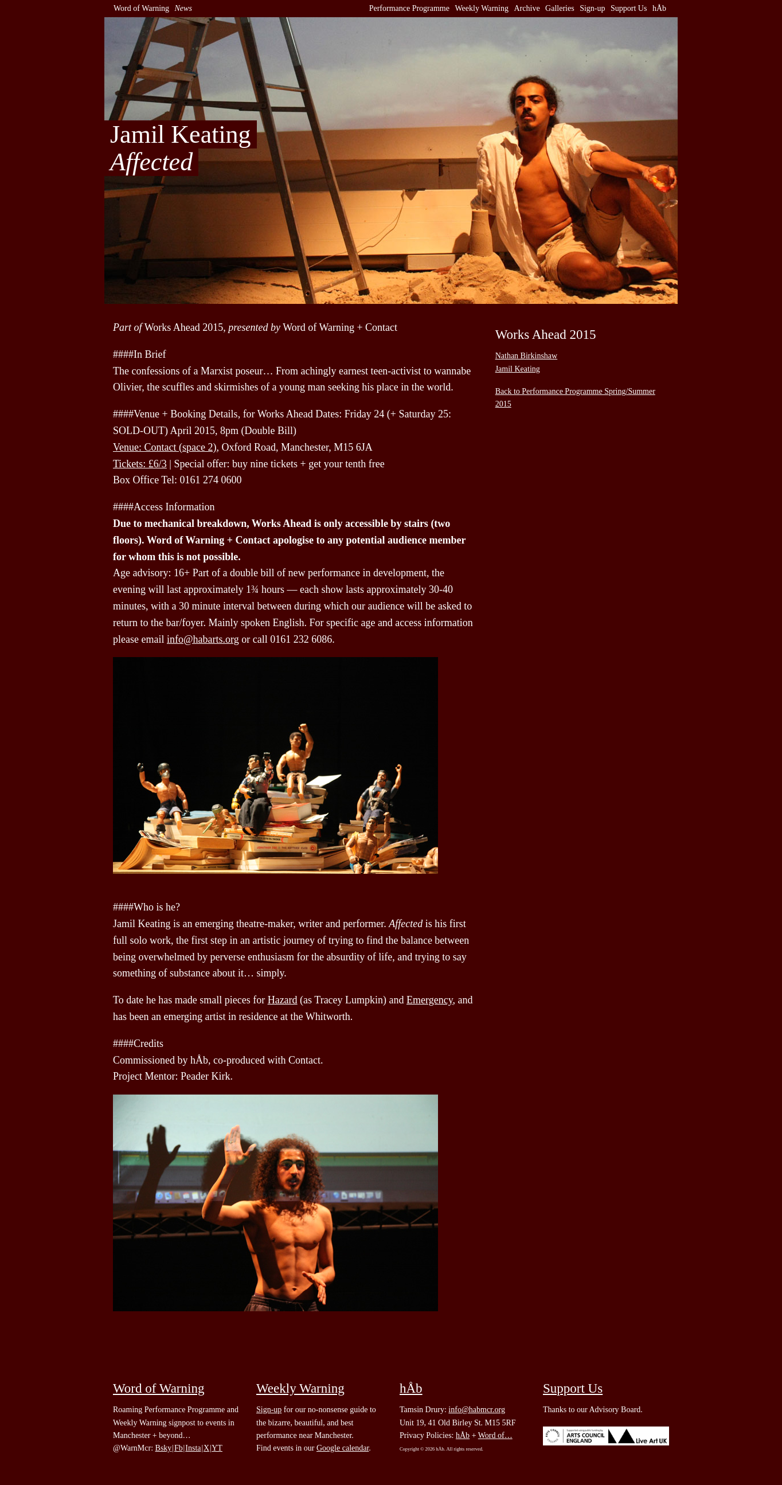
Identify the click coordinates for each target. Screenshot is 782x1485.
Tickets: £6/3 (140, 464)
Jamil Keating (517, 369)
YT (217, 1448)
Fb (178, 1448)
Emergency (429, 1000)
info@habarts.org (203, 639)
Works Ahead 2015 (545, 334)
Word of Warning (141, 8)
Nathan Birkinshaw (526, 355)
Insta (193, 1448)
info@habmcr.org (476, 1409)
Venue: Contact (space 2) (164, 447)
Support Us (629, 8)
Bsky (163, 1448)
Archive (527, 8)
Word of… (495, 1435)
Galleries (559, 8)
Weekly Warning (482, 8)
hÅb (659, 8)
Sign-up (592, 8)
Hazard (283, 1000)
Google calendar (342, 1448)
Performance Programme (409, 8)
